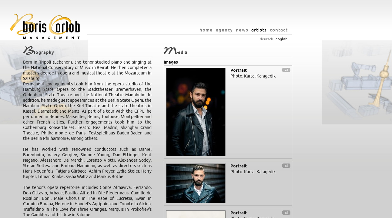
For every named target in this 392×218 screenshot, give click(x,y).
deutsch (305, 39)
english (320, 39)
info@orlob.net (216, 212)
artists (297, 30)
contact (317, 30)
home (244, 30)
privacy (252, 212)
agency (262, 30)
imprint (238, 212)
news (280, 30)
